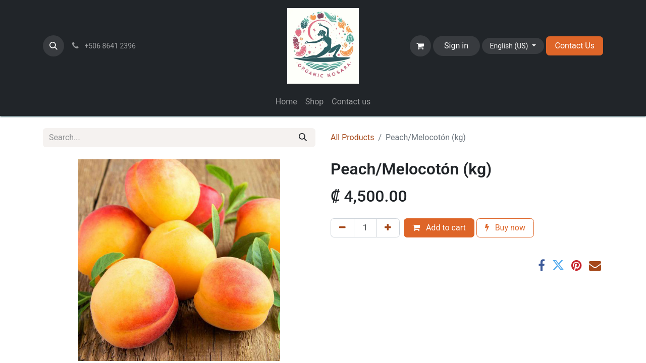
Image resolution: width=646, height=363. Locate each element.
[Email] (595, 265)
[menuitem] (286, 102)
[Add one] (388, 227)
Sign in (456, 45)
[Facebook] (541, 265)
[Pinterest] (576, 265)
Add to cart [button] (439, 227)
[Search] (302, 137)
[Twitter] (558, 265)
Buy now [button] (505, 227)
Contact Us (575, 45)
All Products (352, 137)
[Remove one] (342, 227)
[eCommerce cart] (420, 45)
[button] (53, 45)
